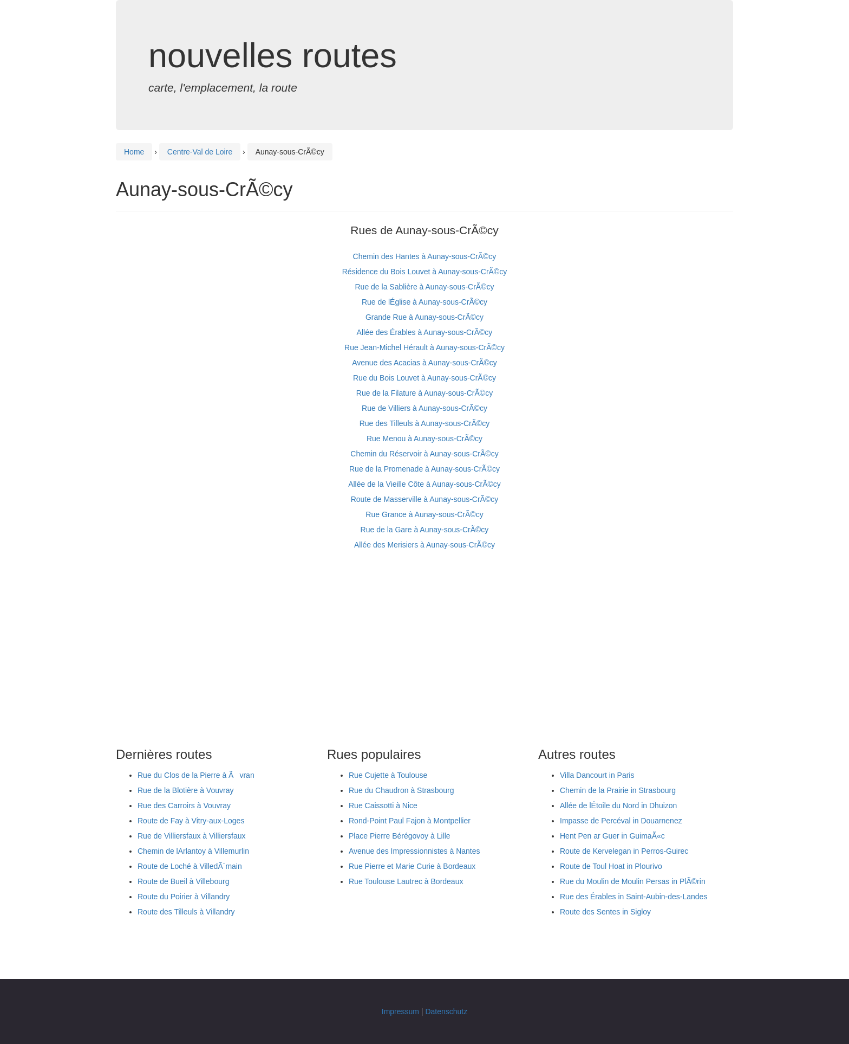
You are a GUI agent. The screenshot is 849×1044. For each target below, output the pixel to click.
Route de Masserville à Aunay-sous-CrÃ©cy (425, 499)
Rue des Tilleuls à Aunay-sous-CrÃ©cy (425, 423)
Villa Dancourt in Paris (597, 775)
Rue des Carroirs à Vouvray (184, 805)
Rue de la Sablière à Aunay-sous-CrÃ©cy (424, 286)
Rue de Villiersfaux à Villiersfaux (191, 836)
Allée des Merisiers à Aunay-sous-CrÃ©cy (424, 544)
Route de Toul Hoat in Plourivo (611, 866)
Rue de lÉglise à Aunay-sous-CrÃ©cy (424, 302)
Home (134, 151)
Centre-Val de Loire (199, 151)
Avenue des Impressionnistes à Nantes (414, 851)
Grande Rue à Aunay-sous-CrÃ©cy (424, 317)
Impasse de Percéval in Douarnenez (621, 820)
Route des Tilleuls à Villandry (186, 911)
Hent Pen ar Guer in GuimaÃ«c (612, 836)
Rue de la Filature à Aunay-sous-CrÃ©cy (424, 393)
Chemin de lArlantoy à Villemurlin (193, 851)
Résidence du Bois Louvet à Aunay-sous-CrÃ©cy (424, 271)
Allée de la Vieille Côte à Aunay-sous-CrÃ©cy (424, 484)
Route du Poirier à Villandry (184, 896)
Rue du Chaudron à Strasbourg (401, 790)
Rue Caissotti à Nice (383, 805)
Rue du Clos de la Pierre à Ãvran (196, 775)
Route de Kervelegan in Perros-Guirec (624, 851)
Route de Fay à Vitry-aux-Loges (191, 820)
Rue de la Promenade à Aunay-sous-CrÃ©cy (424, 469)
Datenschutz (446, 1011)
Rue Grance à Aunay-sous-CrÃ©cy (424, 514)
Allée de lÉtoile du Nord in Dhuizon (618, 805)
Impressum (400, 1011)
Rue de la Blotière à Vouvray (185, 790)
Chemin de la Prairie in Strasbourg (618, 790)
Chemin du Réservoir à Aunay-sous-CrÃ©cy (424, 453)
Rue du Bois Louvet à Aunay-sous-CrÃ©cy (424, 377)
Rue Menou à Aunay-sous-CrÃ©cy (424, 438)
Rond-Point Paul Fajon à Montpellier (410, 820)
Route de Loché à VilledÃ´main (190, 866)
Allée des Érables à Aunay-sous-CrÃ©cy (425, 332)
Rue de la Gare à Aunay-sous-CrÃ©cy (425, 529)
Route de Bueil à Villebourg (183, 881)
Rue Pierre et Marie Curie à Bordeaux (412, 866)
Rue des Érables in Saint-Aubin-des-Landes (633, 896)
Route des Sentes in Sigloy (605, 911)
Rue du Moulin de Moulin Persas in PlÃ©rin (633, 881)
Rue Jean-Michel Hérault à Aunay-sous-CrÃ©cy (424, 347)
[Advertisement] (424, 650)
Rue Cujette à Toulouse (388, 775)
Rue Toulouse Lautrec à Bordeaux (406, 881)
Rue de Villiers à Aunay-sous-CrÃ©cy (424, 408)
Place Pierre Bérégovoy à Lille (399, 836)
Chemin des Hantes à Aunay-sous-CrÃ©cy (425, 256)
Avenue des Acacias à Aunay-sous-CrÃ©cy (424, 362)
